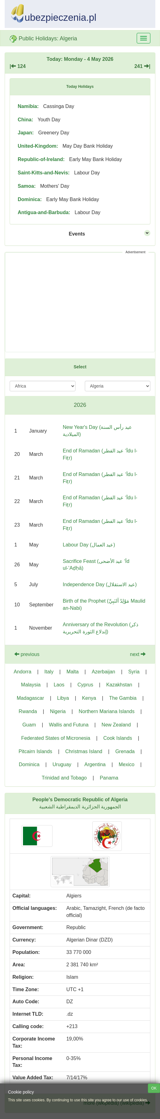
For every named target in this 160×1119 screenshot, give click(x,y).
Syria (133, 671)
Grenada (125, 751)
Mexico (127, 764)
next (138, 654)
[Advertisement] (80, 302)
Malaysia (31, 684)
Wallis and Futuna (68, 724)
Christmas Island (83, 751)
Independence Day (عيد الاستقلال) (100, 584)
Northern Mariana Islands (107, 711)
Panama (109, 777)
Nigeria (58, 711)
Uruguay (62, 764)
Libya (63, 698)
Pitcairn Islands (36, 751)
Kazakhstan (119, 684)
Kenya (89, 698)
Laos (59, 684)
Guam (29, 724)
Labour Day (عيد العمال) (89, 544)
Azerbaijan (103, 671)
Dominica (29, 764)
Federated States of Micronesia (55, 738)
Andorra (22, 671)
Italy (48, 671)
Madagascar (30, 698)
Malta (72, 671)
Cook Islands (117, 738)
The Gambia (122, 698)
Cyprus (85, 684)
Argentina (95, 764)
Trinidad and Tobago (64, 777)
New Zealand (116, 724)
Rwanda (28, 711)
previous (26, 654)
